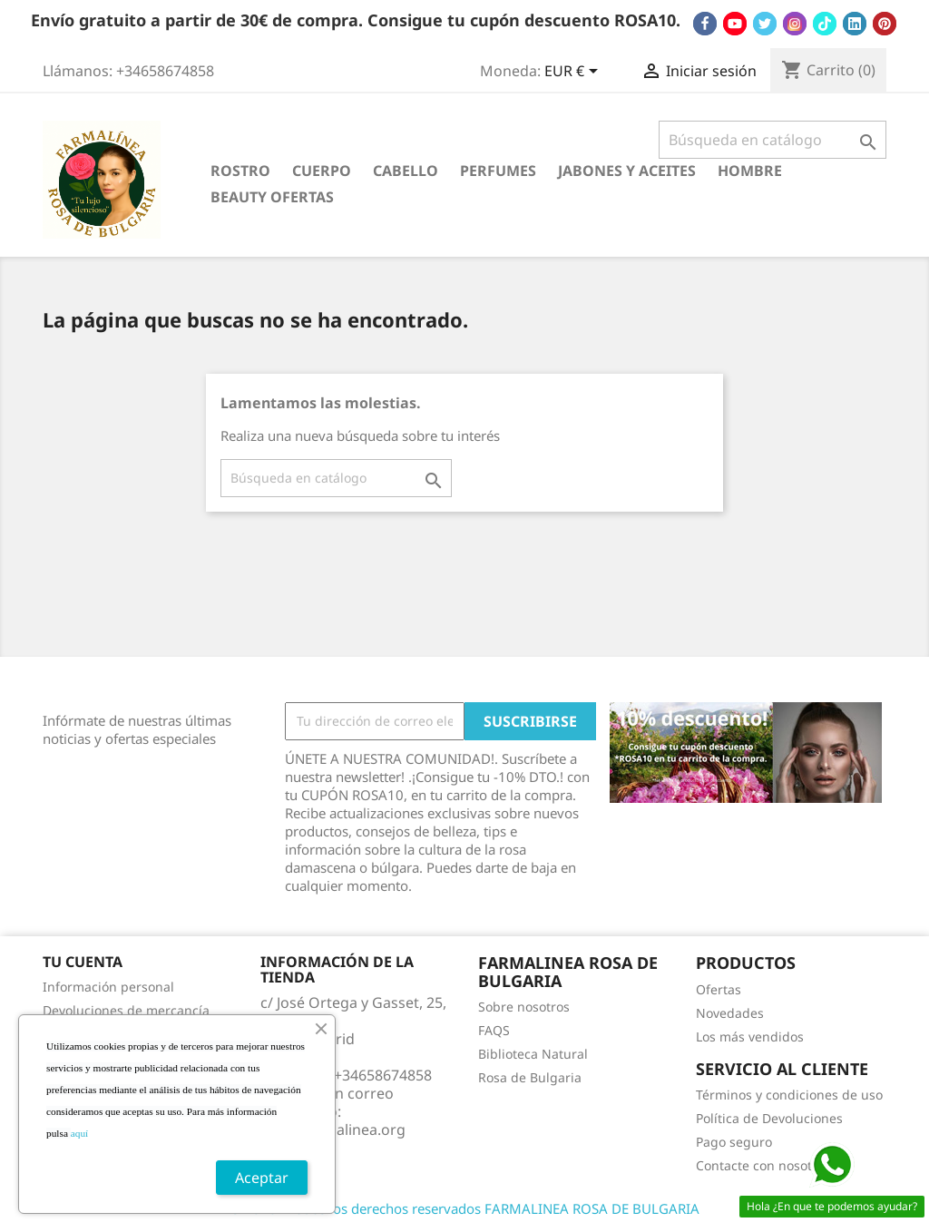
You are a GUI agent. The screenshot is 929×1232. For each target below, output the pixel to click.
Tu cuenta (82, 962)
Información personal (108, 986)
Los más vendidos (750, 1036)
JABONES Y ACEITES (627, 171)
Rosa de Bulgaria (530, 1077)
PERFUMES (498, 171)
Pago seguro (734, 1141)
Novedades (730, 1013)
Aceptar (261, 1178)
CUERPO (321, 171)
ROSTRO (240, 171)
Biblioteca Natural (533, 1053)
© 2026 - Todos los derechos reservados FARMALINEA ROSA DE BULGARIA (464, 1208)
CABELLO (405, 171)
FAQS (494, 1030)
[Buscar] (772, 140)
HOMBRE (750, 171)
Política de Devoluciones (769, 1118)
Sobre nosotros (524, 1006)
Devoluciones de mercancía (126, 1010)
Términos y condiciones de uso (789, 1094)
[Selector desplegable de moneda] (574, 72)
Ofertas (718, 989)
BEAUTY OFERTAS (272, 197)
